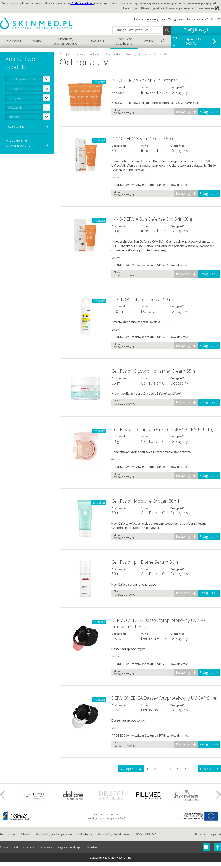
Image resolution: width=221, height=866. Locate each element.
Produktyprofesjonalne (65, 41)
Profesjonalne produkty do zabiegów (80, 54)
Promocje (13, 41)
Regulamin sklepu (69, 847)
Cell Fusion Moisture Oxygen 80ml (145, 501)
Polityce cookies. (82, 3)
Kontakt (93, 847)
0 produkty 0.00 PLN (193, 41)
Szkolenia (96, 41)
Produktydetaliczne (124, 41)
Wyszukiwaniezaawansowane (26, 143)
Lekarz (138, 19)
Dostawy (46, 847)
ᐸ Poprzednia (130, 769)
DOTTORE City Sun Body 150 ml (142, 299)
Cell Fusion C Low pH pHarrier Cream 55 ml (154, 371)
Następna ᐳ (209, 769)
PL (212, 19)
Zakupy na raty (24, 847)
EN (219, 19)
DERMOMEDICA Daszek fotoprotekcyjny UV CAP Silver (164, 698)
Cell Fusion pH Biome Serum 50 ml (146, 562)
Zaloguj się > (209, 111)
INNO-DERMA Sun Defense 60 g (142, 139)
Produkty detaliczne (137, 54)
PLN (175, 38)
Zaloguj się (175, 19)
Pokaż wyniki (15, 127)
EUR (175, 44)
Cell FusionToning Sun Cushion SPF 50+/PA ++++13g (162, 429)
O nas (4, 847)
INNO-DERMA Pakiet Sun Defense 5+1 (149, 80)
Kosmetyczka (155, 19)
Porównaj (183, 111)
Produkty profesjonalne (54, 834)
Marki (37, 41)
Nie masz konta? (197, 19)
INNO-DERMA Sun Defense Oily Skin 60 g (151, 219)
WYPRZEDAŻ (154, 41)
